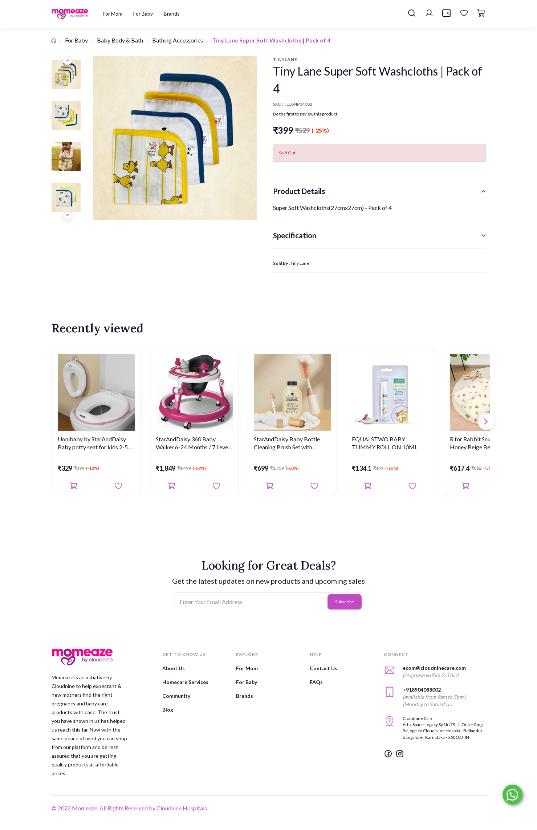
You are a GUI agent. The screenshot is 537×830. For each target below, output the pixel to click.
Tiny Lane (299, 263)
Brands (244, 696)
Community (176, 696)
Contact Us (323, 668)
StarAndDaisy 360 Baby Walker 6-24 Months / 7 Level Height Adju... (192, 444)
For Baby (76, 40)
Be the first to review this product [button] (305, 114)
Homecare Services (185, 682)
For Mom (247, 668)
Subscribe (344, 601)
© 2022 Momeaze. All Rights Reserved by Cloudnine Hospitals (129, 808)
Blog (167, 709)
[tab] (379, 191)
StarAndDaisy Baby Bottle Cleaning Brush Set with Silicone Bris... (287, 444)
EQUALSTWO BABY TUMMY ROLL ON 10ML (385, 443)
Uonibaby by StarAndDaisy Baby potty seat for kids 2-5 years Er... (93, 444)
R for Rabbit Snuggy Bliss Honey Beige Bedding (481, 443)
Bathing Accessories (177, 40)
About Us (173, 668)
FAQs (316, 682)
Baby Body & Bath (120, 40)
